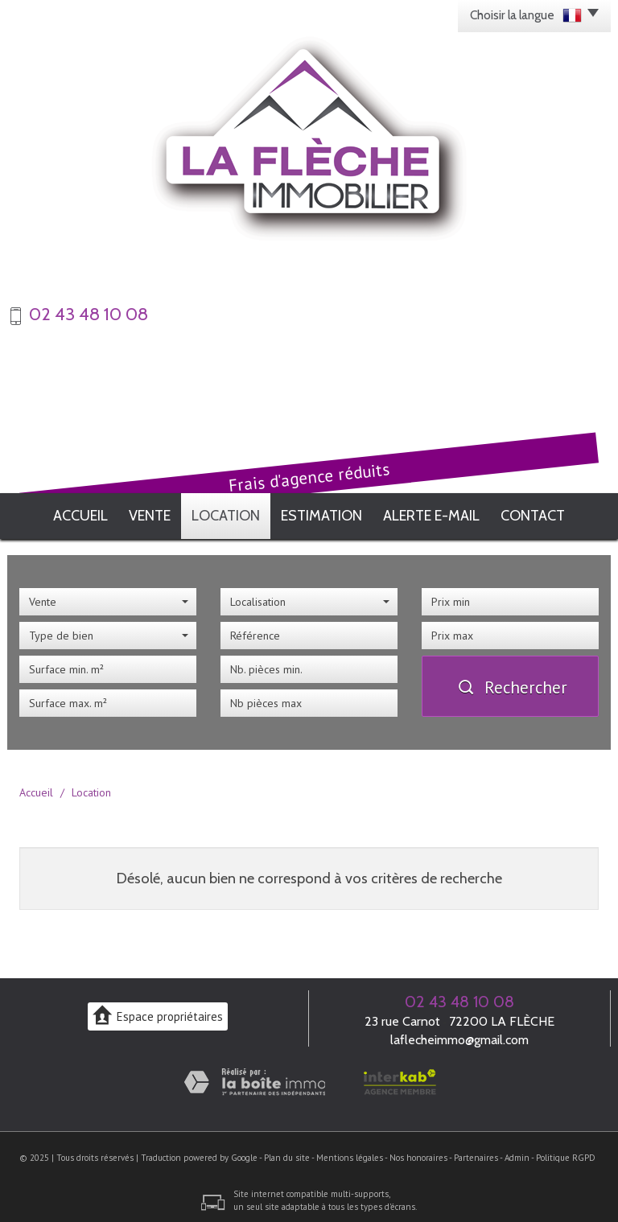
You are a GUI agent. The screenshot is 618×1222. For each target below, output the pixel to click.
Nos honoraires (418, 1152)
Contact (546, 513)
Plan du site (287, 1152)
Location (232, 513)
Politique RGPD (565, 1152)
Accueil (68, 513)
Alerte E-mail (442, 513)
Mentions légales (349, 1152)
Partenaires (476, 1152)
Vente (147, 513)
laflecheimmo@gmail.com (459, 1035)
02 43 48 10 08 (459, 996)
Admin (517, 1152)
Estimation (332, 513)
